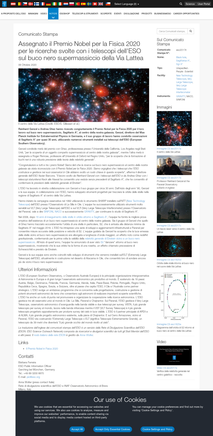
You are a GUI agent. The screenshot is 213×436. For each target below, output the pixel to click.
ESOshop (65, 13)
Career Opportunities (186, 13)
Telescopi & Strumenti (85, 13)
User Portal (204, 3)
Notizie (53, 15)
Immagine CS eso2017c (169, 225)
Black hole (181, 57)
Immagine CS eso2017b (169, 177)
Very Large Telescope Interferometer (183, 88)
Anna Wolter (86, 335)
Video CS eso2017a (167, 367)
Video (43, 13)
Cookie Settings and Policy (158, 429)
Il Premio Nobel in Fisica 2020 (42, 348)
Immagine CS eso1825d (169, 259)
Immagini (33, 13)
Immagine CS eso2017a (169, 148)
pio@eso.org (33, 376)
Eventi (117, 13)
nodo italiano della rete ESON (49, 335)
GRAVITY (89, 211)
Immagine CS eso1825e (169, 324)
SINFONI (48, 211)
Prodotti (147, 13)
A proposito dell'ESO (13, 13)
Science (190, 3)
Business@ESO (162, 13)
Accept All (77, 429)
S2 (102, 242)
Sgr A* (179, 64)
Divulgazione (131, 13)
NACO (58, 211)
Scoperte (106, 13)
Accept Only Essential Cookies (112, 429)
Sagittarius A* (183, 60)
